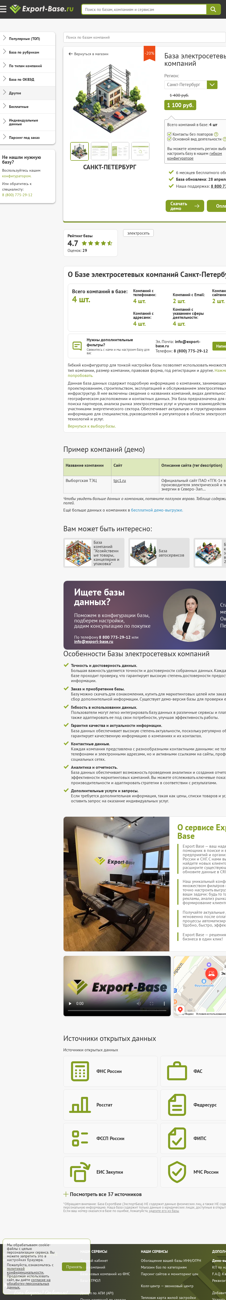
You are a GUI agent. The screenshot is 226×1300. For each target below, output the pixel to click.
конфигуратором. (16, 176)
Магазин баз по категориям (164, 1267)
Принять (74, 1266)
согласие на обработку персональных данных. (29, 1283)
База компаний (92, 1267)
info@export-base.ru (178, 343)
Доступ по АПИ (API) (97, 1293)
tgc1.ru (120, 480)
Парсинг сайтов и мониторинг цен (169, 1274)
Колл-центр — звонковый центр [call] (167, 1286)
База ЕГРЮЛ (90, 1280)
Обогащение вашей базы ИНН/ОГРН (171, 1260)
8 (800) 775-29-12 (17, 194)
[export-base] (42, 9)
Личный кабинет (94, 1260)
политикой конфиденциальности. (25, 1270)
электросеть (138, 233)
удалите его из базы (164, 1211)
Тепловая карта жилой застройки (168, 1297)
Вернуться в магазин (91, 54)
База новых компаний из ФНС (105, 1274)
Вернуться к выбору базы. (92, 426)
